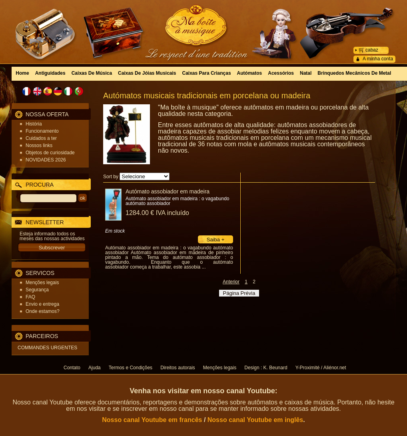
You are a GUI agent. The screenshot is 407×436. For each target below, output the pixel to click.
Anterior (231, 282)
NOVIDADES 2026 (46, 160)
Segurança (37, 290)
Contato (72, 367)
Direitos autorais (177, 367)
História (34, 124)
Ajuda (94, 367)
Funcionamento (42, 131)
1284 (157, 212)
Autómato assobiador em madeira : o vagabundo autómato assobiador (177, 201)
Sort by (110, 176)
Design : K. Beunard (265, 367)
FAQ (30, 297)
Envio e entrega (42, 304)
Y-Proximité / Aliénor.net (320, 367)
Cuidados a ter (41, 138)
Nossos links (39, 145)
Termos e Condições (130, 367)
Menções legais (42, 282)
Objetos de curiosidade (50, 152)
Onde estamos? (43, 311)
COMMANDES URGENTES (47, 347)
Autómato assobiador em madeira (167, 191)
